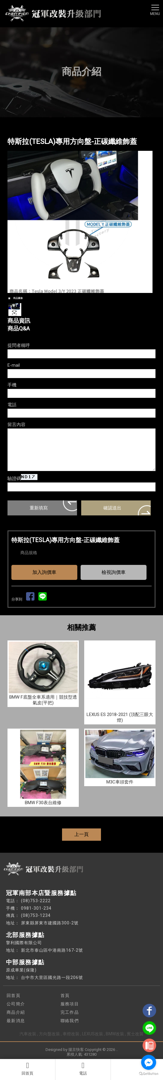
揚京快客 (76, 1049)
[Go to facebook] (148, 1062)
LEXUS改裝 (92, 1033)
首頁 (65, 995)
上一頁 (81, 834)
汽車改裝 (27, 1033)
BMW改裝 (115, 1033)
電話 (83, 1069)
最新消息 (16, 1020)
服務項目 (70, 1003)
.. (117, 1049)
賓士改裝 (135, 1033)
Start (79, 299)
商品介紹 (16, 1012)
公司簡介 (16, 1003)
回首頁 (27, 1069)
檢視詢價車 (114, 572)
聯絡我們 (70, 1020)
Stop (84, 299)
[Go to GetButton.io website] (148, 1074)
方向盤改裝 (49, 1033)
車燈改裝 (71, 1033)
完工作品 (70, 1012)
